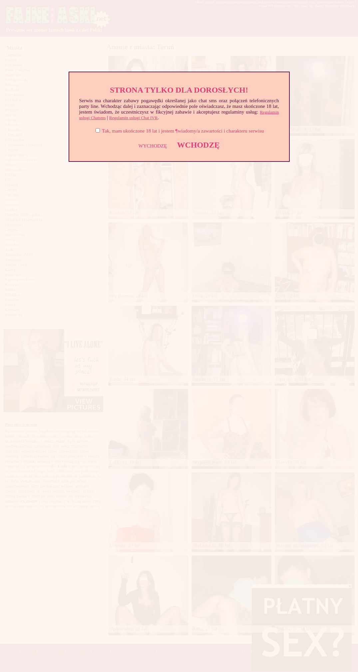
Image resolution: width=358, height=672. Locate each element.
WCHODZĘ (198, 145)
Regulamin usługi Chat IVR (133, 117)
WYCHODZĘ (153, 146)
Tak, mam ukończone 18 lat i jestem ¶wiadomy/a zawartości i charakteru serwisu (183, 131)
